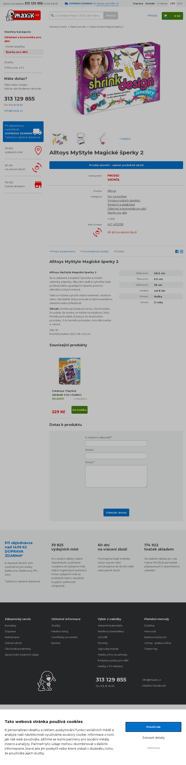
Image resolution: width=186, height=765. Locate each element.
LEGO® (102, 637)
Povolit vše (153, 726)
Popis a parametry (63, 251)
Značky (8, 62)
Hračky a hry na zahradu (112, 654)
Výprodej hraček (108, 648)
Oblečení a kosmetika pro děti (22, 39)
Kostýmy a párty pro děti (113, 660)
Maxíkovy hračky (58, 26)
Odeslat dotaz (116, 512)
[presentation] (116, 496)
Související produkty (95, 251)
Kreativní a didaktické (121, 204)
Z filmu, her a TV (14, 67)
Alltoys (112, 191)
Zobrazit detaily (153, 737)
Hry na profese (117, 196)
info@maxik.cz (13, 110)
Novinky (103, 642)
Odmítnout (153, 747)
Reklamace (12, 637)
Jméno (89, 449)
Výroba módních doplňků (124, 200)
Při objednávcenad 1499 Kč (22, 131)
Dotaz (120, 251)
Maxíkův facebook (154, 685)
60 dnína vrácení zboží (15, 167)
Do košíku (79, 409)
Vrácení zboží (13, 642)
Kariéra (55, 642)
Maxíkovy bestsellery (111, 631)
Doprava (10, 631)
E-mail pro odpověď (97, 437)
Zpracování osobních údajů (22, 654)
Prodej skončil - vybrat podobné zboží (116, 165)
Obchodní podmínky (18, 648)
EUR (179, 3)
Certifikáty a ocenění (64, 637)
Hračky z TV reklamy (110, 666)
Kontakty (10, 625)
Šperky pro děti (17, 51)
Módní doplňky (15, 46)
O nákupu (162, 3)
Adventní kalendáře (110, 625)
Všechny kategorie (17, 31)
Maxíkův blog (59, 631)
